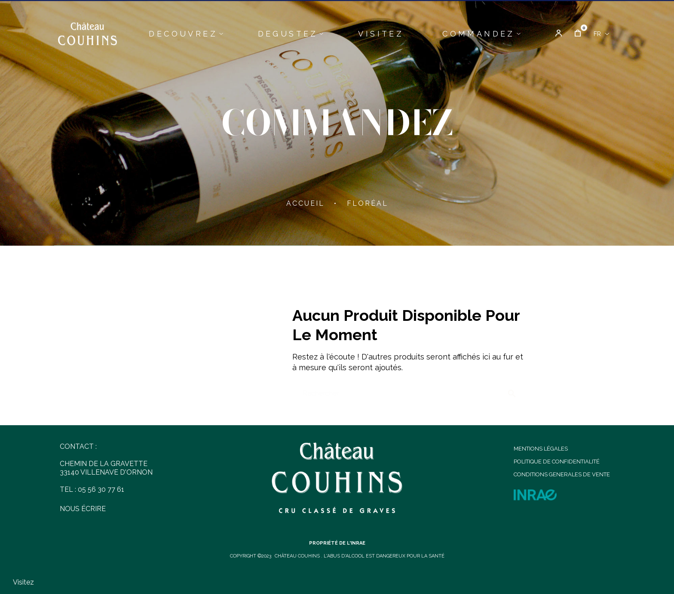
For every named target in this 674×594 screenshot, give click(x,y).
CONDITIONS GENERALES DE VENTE (562, 474)
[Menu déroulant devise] (601, 34)
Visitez (23, 582)
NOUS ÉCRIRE (83, 509)
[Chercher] (408, 389)
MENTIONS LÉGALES (541, 448)
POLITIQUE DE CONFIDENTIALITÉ (557, 461)
